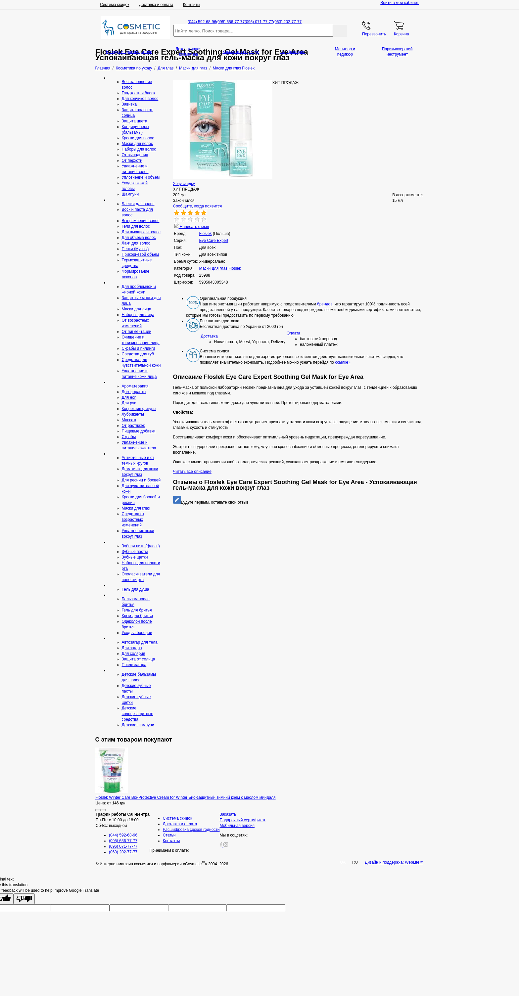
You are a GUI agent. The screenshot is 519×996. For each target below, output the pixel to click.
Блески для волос (138, 204)
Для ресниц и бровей (141, 480)
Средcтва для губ (138, 354)
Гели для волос (136, 226)
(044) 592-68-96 (202, 22)
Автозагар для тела (140, 642)
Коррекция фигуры (139, 408)
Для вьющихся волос (141, 232)
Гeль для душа (135, 589)
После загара (134, 664)
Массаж (129, 420)
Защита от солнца (138, 659)
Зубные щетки (135, 557)
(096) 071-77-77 (259, 22)
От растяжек (133, 425)
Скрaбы (129, 436)
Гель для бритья (137, 610)
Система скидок (114, 4)
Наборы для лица (138, 314)
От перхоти (132, 160)
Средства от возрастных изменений (133, 519)
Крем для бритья (137, 615)
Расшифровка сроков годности (191, 829)
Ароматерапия (135, 386)
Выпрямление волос (141, 220)
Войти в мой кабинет (399, 2)
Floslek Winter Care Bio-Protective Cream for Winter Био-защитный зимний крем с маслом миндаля (185, 797)
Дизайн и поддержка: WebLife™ (394, 862)
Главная (103, 68)
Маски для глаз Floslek (220, 268)
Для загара (132, 648)
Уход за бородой (137, 632)
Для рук (129, 403)
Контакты (191, 4)
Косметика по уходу (240, 51)
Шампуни (130, 194)
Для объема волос (139, 237)
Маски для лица (136, 309)
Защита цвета (134, 121)
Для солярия (133, 653)
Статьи (169, 835)
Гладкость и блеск (138, 93)
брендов (325, 304)
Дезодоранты (134, 391)
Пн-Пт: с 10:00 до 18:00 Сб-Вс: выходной (123, 820)
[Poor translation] (24, 898)
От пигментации (137, 331)
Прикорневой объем (140, 254)
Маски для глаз (136, 508)
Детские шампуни (138, 725)
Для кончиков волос (140, 98)
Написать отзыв (191, 226)
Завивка (129, 104)
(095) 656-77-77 (230, 22)
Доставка (209, 336)
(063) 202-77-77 (287, 22)
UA (343, 862)
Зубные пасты (135, 551)
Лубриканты (133, 414)
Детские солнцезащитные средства (138, 714)
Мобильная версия (237, 825)
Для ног (129, 397)
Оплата (293, 333)
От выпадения (135, 155)
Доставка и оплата (156, 4)
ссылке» (342, 362)
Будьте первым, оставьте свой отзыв (211, 502)
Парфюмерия (293, 51)
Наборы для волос (139, 149)
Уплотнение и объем (141, 177)
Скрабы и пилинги (138, 348)
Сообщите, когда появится (197, 206)
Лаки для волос (136, 243)
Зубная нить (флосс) (141, 546)
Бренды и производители (129, 51)
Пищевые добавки (139, 431)
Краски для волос (138, 138)
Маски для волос (137, 143)
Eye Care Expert (213, 240)
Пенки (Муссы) (135, 249)
